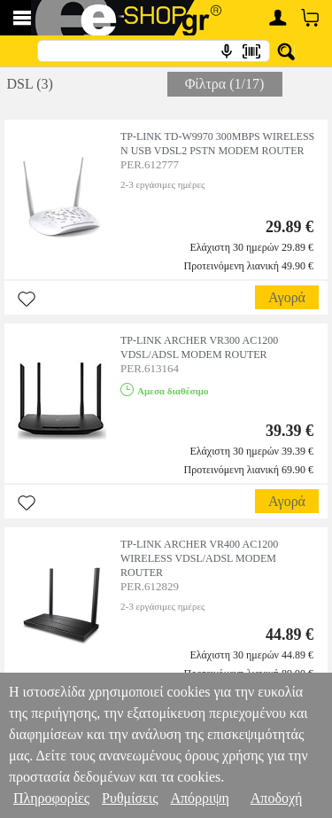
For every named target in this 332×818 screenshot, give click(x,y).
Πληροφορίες (51, 798)
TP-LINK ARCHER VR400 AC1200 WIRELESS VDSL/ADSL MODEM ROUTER (199, 558)
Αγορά (286, 297)
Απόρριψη (199, 798)
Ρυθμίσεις (130, 798)
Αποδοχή (277, 798)
